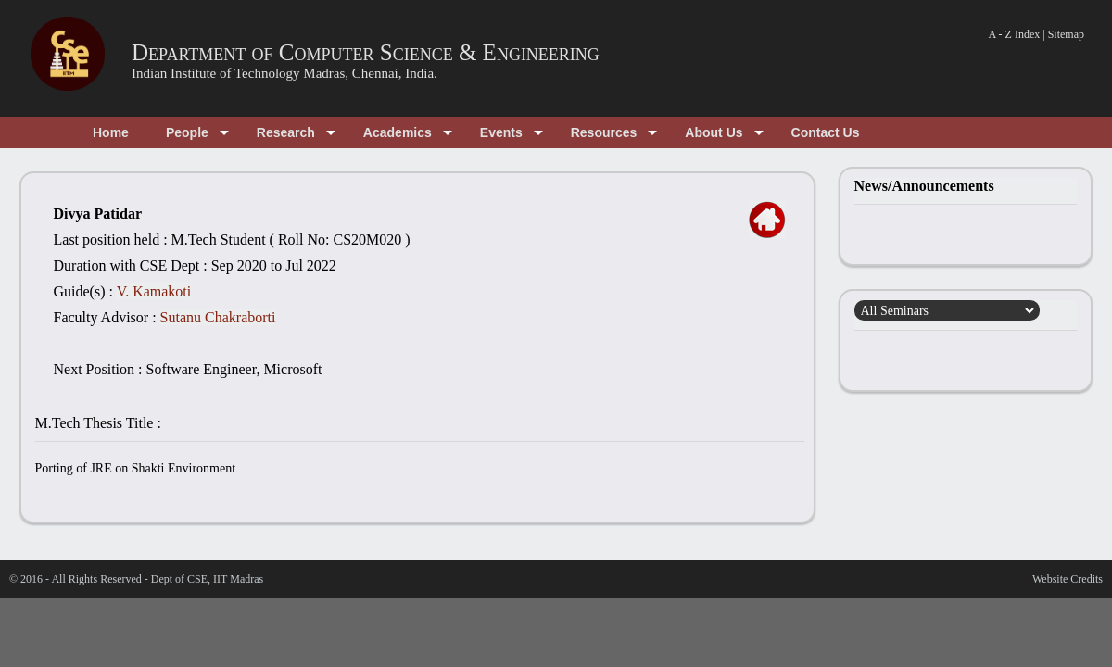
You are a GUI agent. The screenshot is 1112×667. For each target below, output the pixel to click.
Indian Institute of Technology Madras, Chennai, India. (284, 73)
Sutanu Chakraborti (218, 317)
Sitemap (1066, 34)
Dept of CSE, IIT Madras (207, 579)
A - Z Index (1015, 34)
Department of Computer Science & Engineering (366, 52)
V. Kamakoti (154, 291)
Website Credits (1067, 579)
